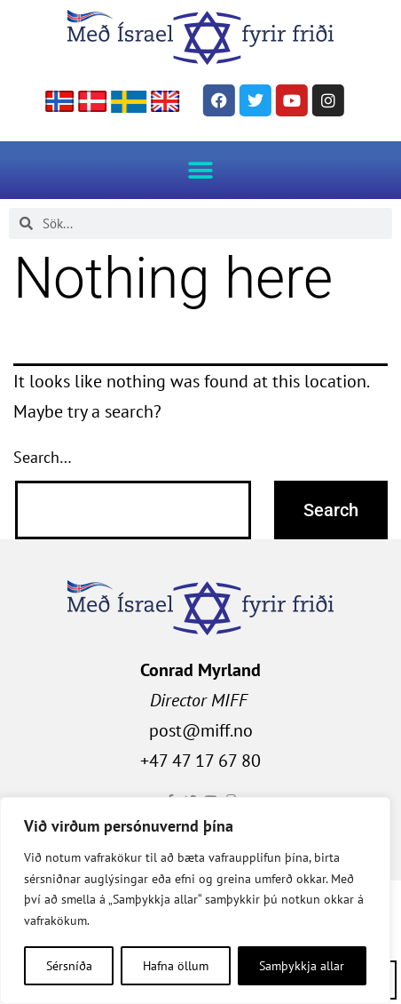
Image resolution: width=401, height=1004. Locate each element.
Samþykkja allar (301, 966)
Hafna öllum (175, 966)
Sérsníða (69, 966)
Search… (42, 457)
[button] (201, 170)
